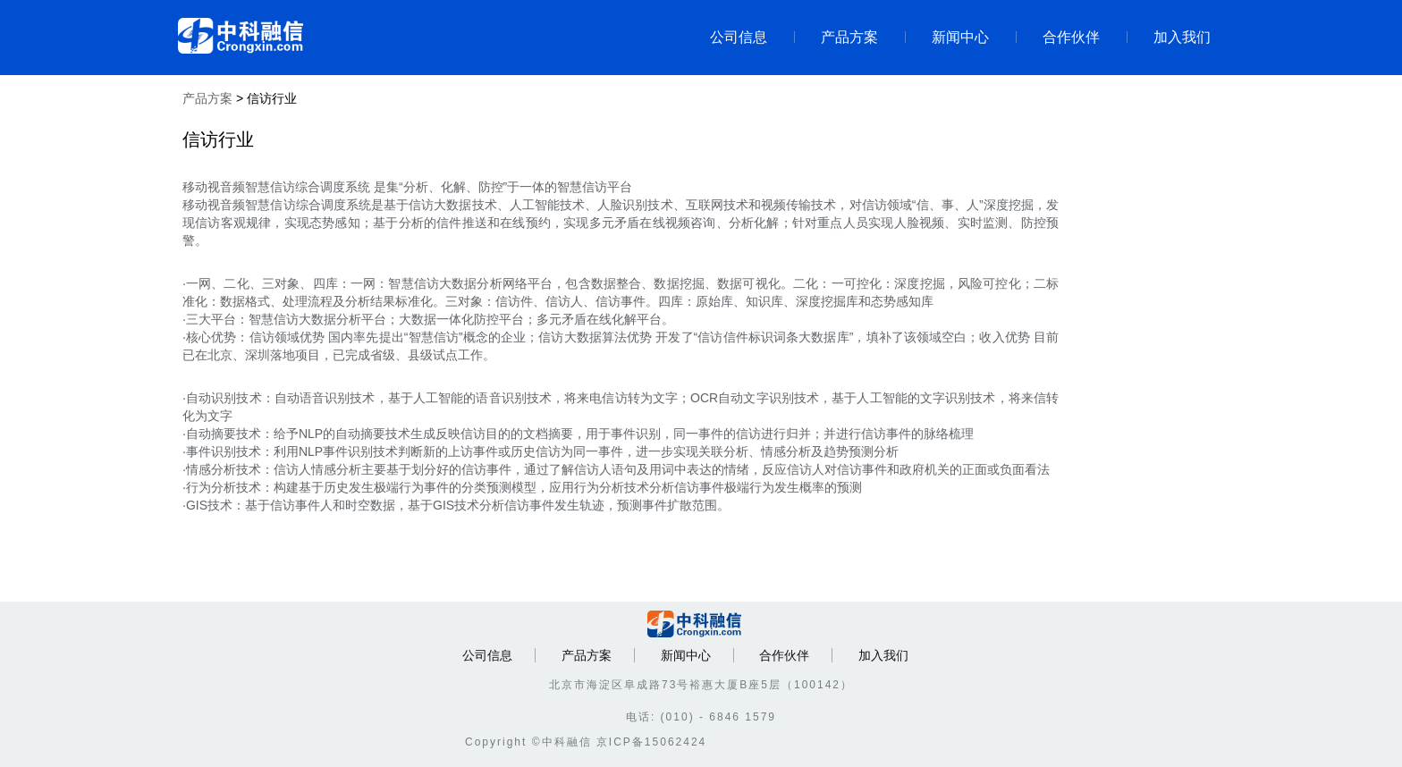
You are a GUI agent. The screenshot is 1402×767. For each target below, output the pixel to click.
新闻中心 (947, 37)
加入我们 (1169, 37)
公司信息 (738, 37)
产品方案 (836, 37)
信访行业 (272, 98)
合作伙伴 (1058, 37)
